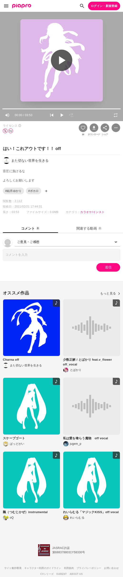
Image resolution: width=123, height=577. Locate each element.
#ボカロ (33, 191)
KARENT (61, 574)
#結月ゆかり (13, 191)
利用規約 (69, 568)
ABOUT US (76, 574)
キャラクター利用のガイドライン (42, 568)
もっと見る (110, 293)
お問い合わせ (111, 568)
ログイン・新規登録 (104, 6)
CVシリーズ (47, 574)
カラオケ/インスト (92, 212)
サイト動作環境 (12, 568)
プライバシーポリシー (89, 568)
